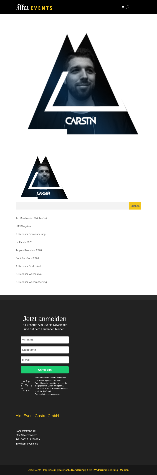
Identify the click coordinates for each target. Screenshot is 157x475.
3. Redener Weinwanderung (31, 282)
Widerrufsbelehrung (106, 470)
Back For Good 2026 (27, 258)
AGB (45, 391)
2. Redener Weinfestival (29, 274)
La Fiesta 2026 (24, 242)
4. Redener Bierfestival (28, 266)
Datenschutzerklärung (71, 470)
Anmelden (45, 369)
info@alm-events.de (27, 443)
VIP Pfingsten (23, 226)
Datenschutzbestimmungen (47, 394)
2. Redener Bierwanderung (30, 234)
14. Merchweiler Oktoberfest (31, 218)
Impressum (49, 470)
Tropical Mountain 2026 (29, 250)
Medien (124, 470)
